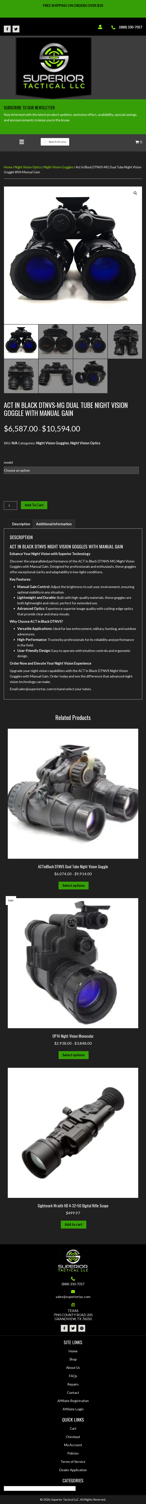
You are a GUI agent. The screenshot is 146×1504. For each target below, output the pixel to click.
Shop (73, 1359)
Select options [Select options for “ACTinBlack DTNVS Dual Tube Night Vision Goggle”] (73, 885)
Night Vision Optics (28, 167)
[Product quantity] (10, 505)
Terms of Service (73, 1461)
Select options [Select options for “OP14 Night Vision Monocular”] (73, 1055)
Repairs (73, 1384)
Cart (73, 1428)
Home (8, 167)
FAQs (73, 1376)
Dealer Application (73, 1470)
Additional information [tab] (54, 524)
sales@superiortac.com (73, 1297)
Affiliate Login (73, 1409)
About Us (73, 1367)
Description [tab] (21, 524)
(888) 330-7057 (130, 27)
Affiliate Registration (73, 1401)
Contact (73, 1392)
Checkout (73, 1437)
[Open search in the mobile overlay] (55, 142)
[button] (7, 29)
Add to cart (34, 505)
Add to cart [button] (74, 1224)
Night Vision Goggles (58, 167)
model (8, 462)
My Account (73, 1445)
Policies (73, 1453)
